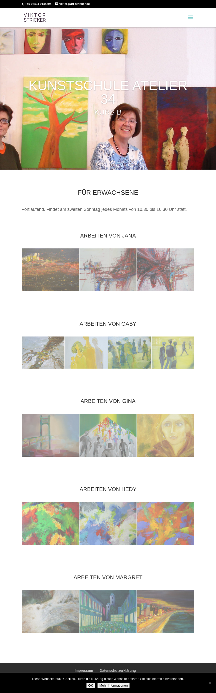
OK (90, 685)
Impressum (84, 671)
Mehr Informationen (113, 685)
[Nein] (209, 682)
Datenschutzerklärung (118, 671)
